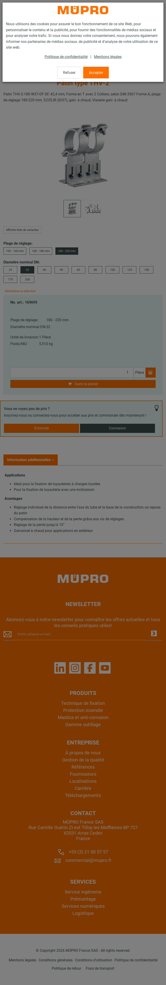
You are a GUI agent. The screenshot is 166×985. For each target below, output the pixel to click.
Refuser (69, 72)
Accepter (96, 72)
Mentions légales (108, 57)
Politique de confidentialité (66, 57)
